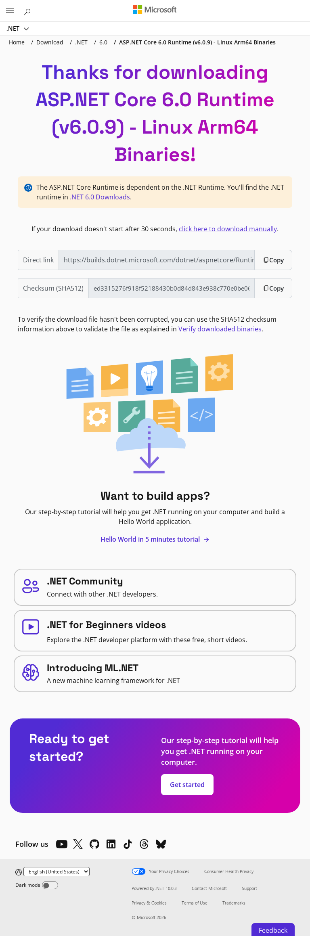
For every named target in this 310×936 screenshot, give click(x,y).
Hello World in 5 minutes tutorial (155, 539)
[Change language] (56, 871)
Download (49, 42)
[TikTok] (127, 844)
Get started (187, 784)
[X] (78, 844)
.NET (13, 28)
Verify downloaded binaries (220, 329)
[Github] (94, 844)
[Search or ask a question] (28, 10)
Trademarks (233, 903)
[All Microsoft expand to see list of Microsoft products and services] (10, 11)
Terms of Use (194, 903)
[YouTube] (61, 844)
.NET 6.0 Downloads (100, 197)
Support (249, 888)
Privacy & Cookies (149, 903)
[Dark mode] (50, 885)
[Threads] (144, 844)
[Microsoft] (154, 10)
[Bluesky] (161, 844)
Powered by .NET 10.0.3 (154, 888)
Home (17, 42)
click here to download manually (228, 228)
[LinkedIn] (111, 844)
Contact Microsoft (209, 888)
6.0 (103, 42)
